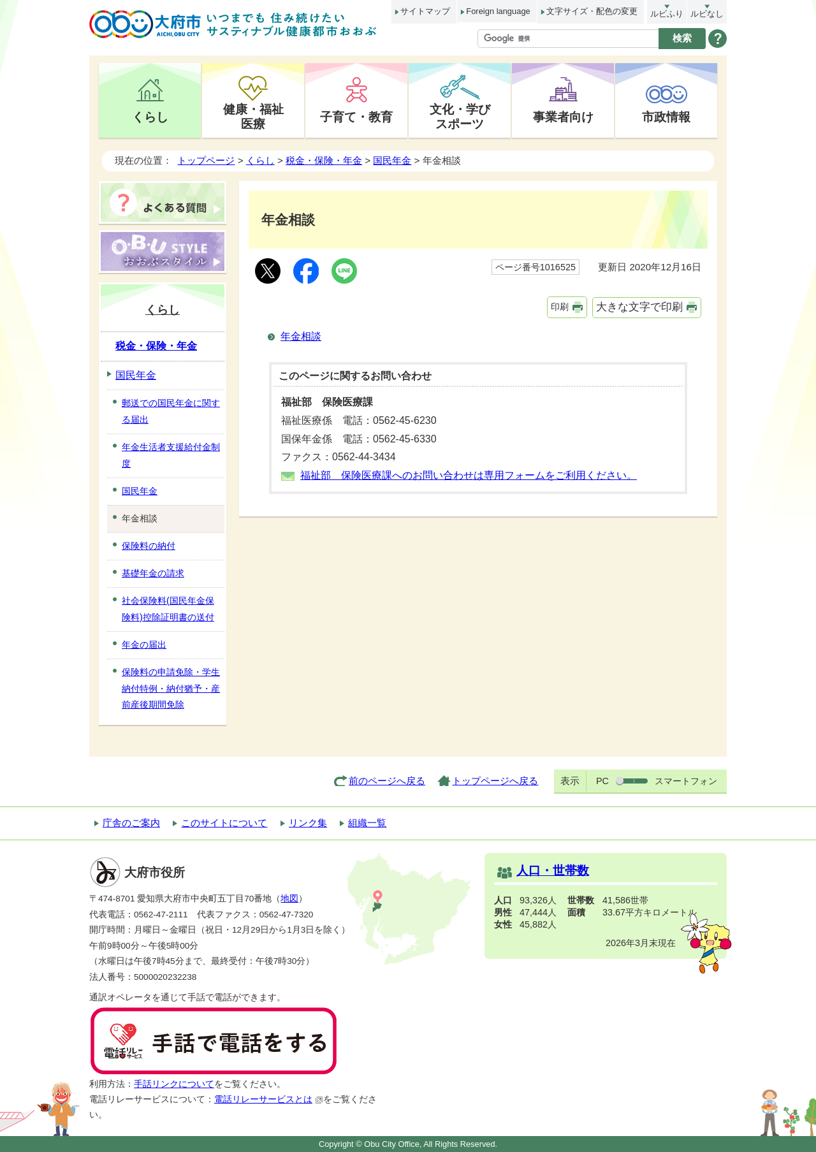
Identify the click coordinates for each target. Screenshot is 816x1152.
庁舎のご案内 (131, 822)
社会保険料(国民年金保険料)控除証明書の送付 (168, 608)
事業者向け (563, 117)
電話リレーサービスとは (268, 1099)
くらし (150, 117)
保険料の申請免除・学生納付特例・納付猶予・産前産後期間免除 (171, 688)
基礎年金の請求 (153, 573)
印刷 (560, 307)
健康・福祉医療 (253, 116)
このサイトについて (224, 822)
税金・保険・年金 (324, 160)
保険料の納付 (148, 546)
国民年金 (392, 160)
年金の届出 (144, 644)
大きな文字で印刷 (639, 307)
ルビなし (707, 13)
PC (602, 781)
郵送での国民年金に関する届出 (171, 411)
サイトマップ (425, 11)
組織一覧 (367, 822)
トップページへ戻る (495, 780)
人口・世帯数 (552, 870)
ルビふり (666, 13)
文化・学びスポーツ (460, 116)
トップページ (206, 160)
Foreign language (498, 11)
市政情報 (666, 117)
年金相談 (300, 336)
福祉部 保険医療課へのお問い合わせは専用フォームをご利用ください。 (468, 475)
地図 (289, 898)
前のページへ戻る (387, 780)
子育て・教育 (356, 117)
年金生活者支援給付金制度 (171, 455)
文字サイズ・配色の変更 (592, 11)
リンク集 (308, 822)
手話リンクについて (174, 1084)
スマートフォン (686, 781)
